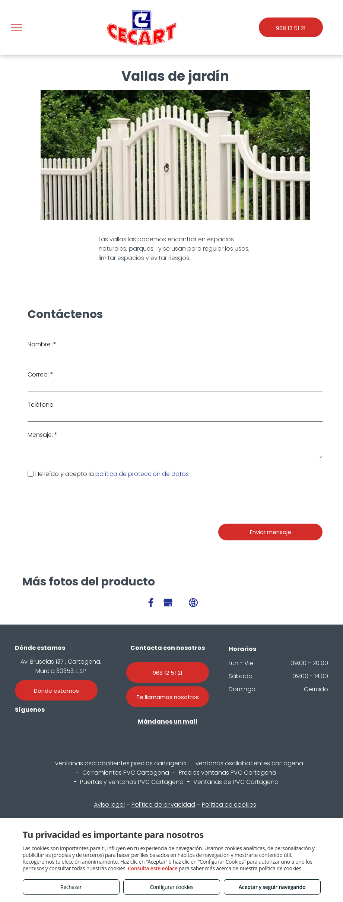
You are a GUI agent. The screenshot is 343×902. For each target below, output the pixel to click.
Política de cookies (229, 804)
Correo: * (40, 374)
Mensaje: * (42, 435)
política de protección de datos (142, 474)
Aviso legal (109, 804)
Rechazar (71, 886)
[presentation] (84, 501)
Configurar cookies (171, 886)
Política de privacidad (163, 804)
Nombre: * (42, 344)
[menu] (16, 27)
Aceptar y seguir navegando (272, 886)
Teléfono (41, 404)
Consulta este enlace (152, 868)
